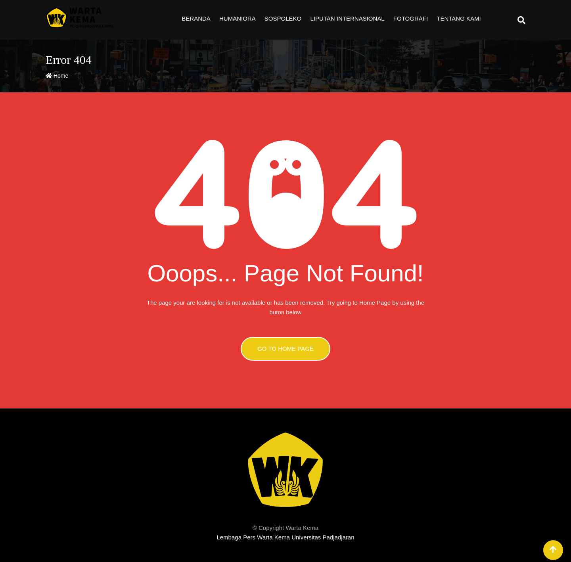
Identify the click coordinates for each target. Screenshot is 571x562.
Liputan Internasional (347, 18)
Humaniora (237, 18)
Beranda (196, 18)
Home (57, 76)
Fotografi (410, 18)
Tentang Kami (459, 18)
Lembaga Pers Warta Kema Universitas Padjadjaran (285, 537)
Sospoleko (282, 18)
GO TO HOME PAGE (285, 348)
